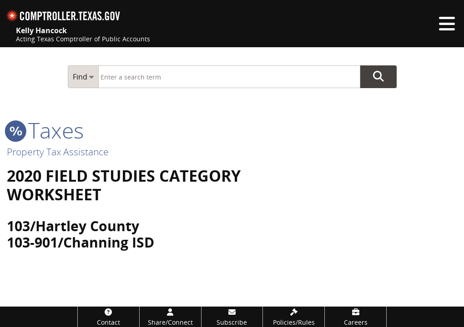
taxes (45, 130)
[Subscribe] (232, 317)
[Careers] (355, 317)
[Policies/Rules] (293, 317)
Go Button (378, 76)
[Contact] (108, 317)
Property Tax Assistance (58, 151)
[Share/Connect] (170, 317)
